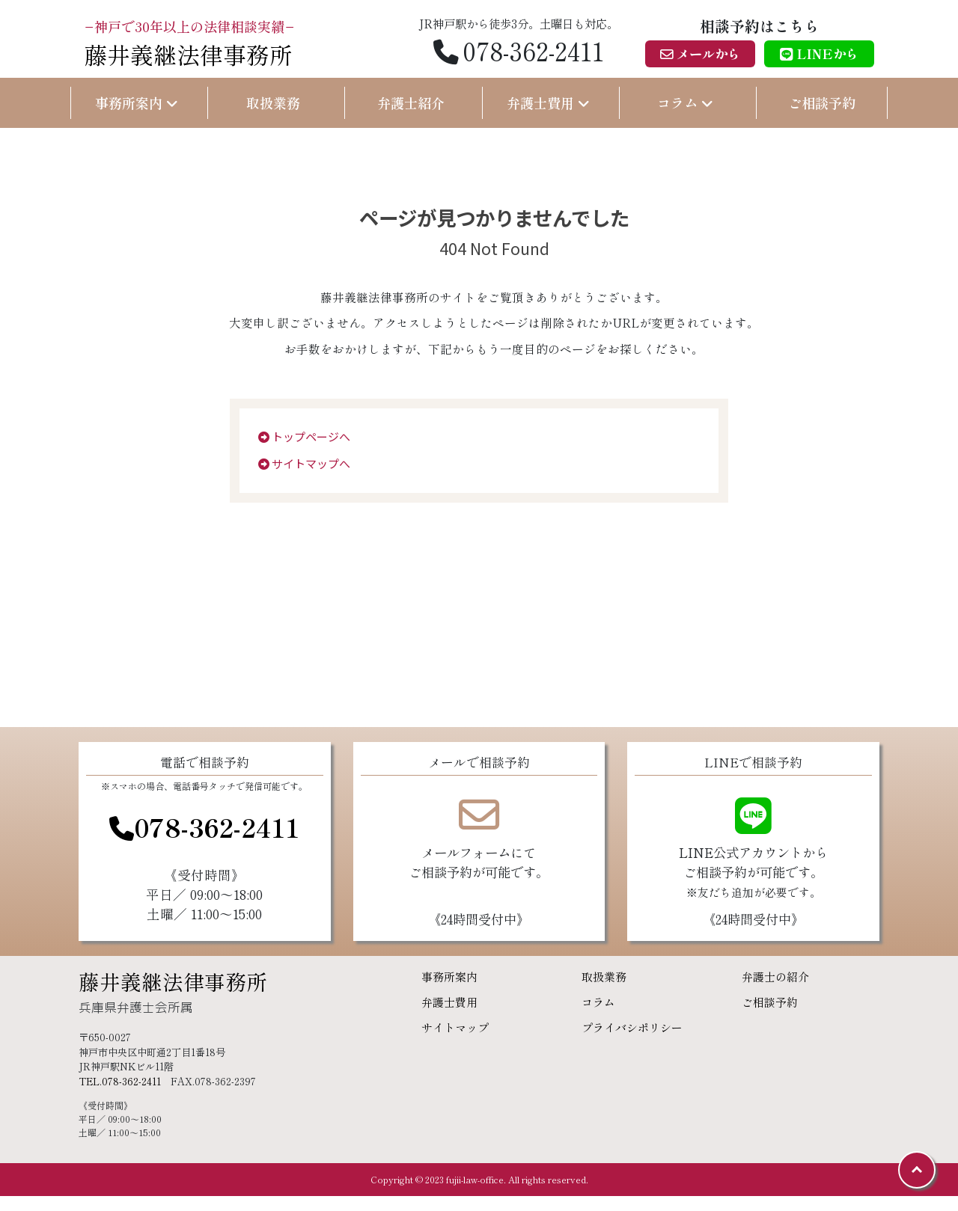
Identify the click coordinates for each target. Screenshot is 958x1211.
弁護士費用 (449, 1002)
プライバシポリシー (632, 1027)
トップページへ (304, 436)
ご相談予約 (821, 102)
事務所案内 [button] (136, 102)
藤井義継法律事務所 (173, 981)
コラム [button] (685, 102)
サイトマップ (455, 1027)
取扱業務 (273, 102)
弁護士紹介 (411, 102)
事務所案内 (449, 976)
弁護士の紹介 (775, 976)
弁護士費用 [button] (548, 102)
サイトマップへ (304, 463)
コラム (598, 1002)
